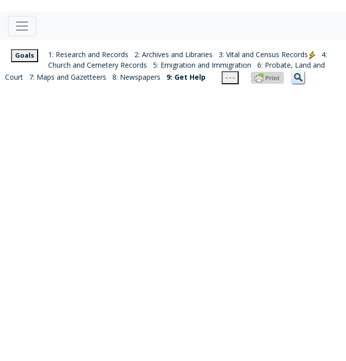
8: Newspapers (136, 77)
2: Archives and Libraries (173, 54)
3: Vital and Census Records (267, 54)
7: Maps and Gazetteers (67, 77)
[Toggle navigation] (22, 26)
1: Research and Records (88, 54)
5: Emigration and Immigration (202, 65)
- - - (230, 77)
